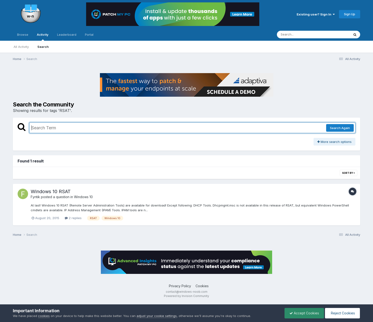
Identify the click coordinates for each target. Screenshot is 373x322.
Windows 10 (83, 197)
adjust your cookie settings (157, 316)
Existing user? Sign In (316, 14)
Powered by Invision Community (186, 296)
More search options (334, 142)
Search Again (340, 128)
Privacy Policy (180, 286)
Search (43, 47)
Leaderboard (66, 34)
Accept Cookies (304, 313)
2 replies (73, 218)
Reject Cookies (342, 313)
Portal (89, 34)
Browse (22, 34)
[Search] (300, 34)
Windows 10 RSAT (51, 191)
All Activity (21, 47)
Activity (43, 37)
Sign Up (349, 14)
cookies (44, 316)
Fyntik (35, 197)
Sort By (348, 172)
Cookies (202, 286)
